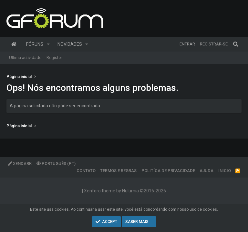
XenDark (20, 163)
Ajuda (206, 170)
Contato (86, 170)
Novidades (69, 44)
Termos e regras (118, 170)
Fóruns (34, 44)
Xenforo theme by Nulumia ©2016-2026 (125, 190)
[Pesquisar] (236, 44)
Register (54, 57)
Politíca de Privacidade (168, 170)
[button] (48, 44)
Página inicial (13, 44)
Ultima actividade (25, 57)
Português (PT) (56, 163)
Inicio (224, 170)
